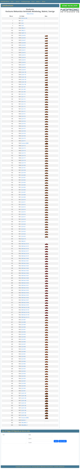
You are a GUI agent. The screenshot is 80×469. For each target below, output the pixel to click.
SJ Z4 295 (23, 339)
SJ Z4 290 (23, 327)
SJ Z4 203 (23, 182)
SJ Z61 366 (23, 415)
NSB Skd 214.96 (25, 297)
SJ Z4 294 (23, 337)
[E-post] (40, 442)
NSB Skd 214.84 (25, 268)
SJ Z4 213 (23, 207)
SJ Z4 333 (23, 371)
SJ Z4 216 (23, 214)
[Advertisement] (69, 21)
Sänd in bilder (62, 441)
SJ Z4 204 (23, 185)
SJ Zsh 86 (23, 38)
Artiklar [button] (38, 1)
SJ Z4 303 (23, 359)
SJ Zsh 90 (23, 47)
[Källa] (40, 435)
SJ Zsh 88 (23, 42)
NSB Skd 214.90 (25, 283)
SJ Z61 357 (23, 393)
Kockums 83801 (25, 143)
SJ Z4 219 (23, 221)
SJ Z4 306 (23, 366)
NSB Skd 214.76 (25, 248)
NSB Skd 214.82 (25, 263)
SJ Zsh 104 (23, 82)
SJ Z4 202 (23, 180)
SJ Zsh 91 (23, 50)
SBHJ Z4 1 (23, 241)
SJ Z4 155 (23, 123)
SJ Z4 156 (23, 126)
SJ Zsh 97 (23, 64)
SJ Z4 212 (23, 204)
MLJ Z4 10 (23, 238)
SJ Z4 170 (23, 138)
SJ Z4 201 (23, 177)
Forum (33, 1)
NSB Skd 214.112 (25, 317)
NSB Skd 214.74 (25, 243)
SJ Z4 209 (23, 197)
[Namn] (40, 438)
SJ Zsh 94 (23, 57)
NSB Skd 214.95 (25, 295)
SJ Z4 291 (23, 329)
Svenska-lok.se (5, 1)
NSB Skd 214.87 (25, 275)
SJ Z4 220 (23, 224)
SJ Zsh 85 (23, 35)
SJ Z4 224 (23, 234)
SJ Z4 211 (23, 202)
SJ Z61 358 (23, 395)
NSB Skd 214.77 (25, 251)
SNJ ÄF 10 (23, 33)
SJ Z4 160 (23, 136)
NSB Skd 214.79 (25, 256)
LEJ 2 (22, 23)
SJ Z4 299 (23, 349)
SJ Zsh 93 (23, 55)
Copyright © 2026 (20, 466)
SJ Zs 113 (23, 101)
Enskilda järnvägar (25, 1)
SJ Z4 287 (23, 319)
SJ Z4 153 (23, 118)
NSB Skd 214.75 (25, 246)
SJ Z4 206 (23, 189)
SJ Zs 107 (23, 87)
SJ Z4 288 (23, 322)
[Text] (14, 438)
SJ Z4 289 (23, 324)
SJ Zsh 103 (23, 79)
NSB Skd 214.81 (25, 261)
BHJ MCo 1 (23, 420)
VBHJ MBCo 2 (24, 422)
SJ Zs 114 (23, 104)
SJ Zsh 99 (23, 69)
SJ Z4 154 (23, 121)
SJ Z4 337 (23, 381)
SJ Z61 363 (23, 408)
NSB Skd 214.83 (25, 265)
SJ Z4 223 (23, 231)
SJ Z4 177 (23, 158)
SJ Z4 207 (23, 192)
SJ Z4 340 (23, 388)
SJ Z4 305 (23, 363)
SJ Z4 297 (23, 344)
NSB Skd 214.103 (25, 314)
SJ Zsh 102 (23, 77)
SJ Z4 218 (23, 219)
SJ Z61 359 (23, 398)
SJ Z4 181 (23, 167)
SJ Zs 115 (23, 106)
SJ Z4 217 (23, 216)
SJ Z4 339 (23, 386)
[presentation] (63, 436)
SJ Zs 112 (23, 99)
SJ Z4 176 (23, 155)
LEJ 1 (22, 20)
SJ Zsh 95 (23, 60)
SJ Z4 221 (23, 226)
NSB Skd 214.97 (25, 300)
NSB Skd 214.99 (25, 305)
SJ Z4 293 (23, 334)
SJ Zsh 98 (23, 67)
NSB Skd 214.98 (25, 302)
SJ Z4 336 (23, 378)
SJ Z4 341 (23, 390)
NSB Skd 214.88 (25, 278)
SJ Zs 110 (23, 94)
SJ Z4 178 (23, 160)
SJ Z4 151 (23, 114)
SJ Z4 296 (23, 341)
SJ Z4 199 (23, 172)
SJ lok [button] (12, 1)
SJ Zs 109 (23, 91)
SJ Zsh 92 (23, 52)
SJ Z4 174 (23, 150)
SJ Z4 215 (23, 212)
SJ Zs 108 (23, 89)
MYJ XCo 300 (24, 18)
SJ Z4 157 (23, 128)
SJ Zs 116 (23, 109)
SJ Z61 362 (23, 405)
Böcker (43, 1)
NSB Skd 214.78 (25, 253)
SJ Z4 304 (23, 361)
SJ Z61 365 (23, 413)
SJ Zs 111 (23, 96)
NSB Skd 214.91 (25, 285)
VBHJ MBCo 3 (24, 425)
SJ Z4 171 (23, 140)
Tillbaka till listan (30, 13)
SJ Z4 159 (23, 133)
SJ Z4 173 (23, 148)
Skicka (56, 441)
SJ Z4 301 (23, 354)
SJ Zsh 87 (23, 40)
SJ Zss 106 (23, 84)
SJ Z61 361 (23, 403)
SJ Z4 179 (23, 163)
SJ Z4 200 (23, 175)
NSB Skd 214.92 (25, 288)
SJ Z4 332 (23, 368)
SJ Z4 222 (23, 229)
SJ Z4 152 (23, 116)
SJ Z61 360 (23, 400)
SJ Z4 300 (23, 351)
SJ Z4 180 (23, 165)
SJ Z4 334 (23, 373)
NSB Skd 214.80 (25, 258)
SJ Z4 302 (23, 356)
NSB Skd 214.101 (25, 310)
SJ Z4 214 (23, 209)
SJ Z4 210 (23, 199)
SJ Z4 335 (23, 376)
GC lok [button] (17, 1)
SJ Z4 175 (23, 153)
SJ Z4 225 (23, 236)
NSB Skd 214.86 (25, 273)
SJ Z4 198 (23, 170)
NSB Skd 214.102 (25, 312)
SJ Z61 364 (23, 410)
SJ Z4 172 (23, 145)
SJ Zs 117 (23, 111)
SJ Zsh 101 (23, 74)
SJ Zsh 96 (23, 62)
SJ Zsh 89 (23, 45)
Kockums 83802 (25, 417)
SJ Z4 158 (23, 131)
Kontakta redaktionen (59, 466)
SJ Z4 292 (23, 332)
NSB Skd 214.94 (25, 292)
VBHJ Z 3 (23, 30)
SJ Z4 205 (23, 187)
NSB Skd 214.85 (25, 270)
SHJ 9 (22, 25)
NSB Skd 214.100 (25, 307)
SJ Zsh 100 (23, 72)
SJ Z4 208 (23, 194)
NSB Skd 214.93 (25, 290)
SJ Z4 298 (23, 346)
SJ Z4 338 (23, 383)
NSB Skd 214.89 (25, 280)
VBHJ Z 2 (23, 28)
